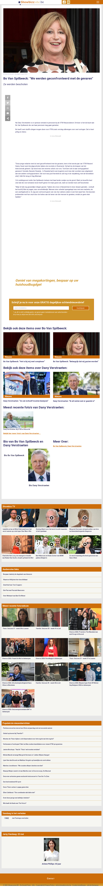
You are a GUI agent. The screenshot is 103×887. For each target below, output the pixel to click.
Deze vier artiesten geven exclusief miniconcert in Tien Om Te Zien (26, 776)
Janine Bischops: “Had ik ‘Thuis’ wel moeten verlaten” (21, 749)
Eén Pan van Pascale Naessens (13, 590)
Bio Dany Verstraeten (39, 485)
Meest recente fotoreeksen (16, 606)
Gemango (95, 885)
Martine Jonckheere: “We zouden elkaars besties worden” (23, 765)
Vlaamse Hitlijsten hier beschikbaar (15, 579)
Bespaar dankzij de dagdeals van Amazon (17, 574)
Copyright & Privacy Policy (45, 885)
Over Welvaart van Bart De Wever (14, 596)
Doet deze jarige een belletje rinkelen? (16, 798)
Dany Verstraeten (74, 446)
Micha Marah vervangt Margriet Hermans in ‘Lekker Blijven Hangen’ (26, 755)
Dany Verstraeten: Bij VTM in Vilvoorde (16, 429)
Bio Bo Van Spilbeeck (14, 455)
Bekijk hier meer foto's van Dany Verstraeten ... (22, 433)
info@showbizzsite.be (63, 885)
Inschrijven (80, 308)
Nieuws (8, 357)
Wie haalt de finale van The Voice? (14, 803)
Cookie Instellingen (79, 885)
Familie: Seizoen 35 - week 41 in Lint (48, 628)
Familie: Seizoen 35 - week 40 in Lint (48, 683)
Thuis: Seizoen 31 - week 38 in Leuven (16, 628)
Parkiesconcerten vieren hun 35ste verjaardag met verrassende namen (27, 728)
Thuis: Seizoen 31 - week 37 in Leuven (82, 658)
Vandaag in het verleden (14, 813)
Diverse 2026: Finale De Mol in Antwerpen (16, 658)
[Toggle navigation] (98, 2)
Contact (50, 878)
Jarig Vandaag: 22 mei (13, 834)
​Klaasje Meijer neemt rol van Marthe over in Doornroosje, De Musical (27, 771)
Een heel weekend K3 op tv (12, 782)
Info (33, 885)
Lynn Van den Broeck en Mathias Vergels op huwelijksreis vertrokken (27, 760)
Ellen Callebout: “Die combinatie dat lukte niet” (19, 792)
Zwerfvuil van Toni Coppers (12, 585)
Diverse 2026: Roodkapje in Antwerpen (49, 658)
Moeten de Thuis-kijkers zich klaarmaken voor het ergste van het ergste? (28, 739)
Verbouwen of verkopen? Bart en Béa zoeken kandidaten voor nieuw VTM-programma (32, 744)
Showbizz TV (9, 506)
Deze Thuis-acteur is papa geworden (16, 787)
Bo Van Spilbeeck (60, 446)
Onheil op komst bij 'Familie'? (13, 733)
